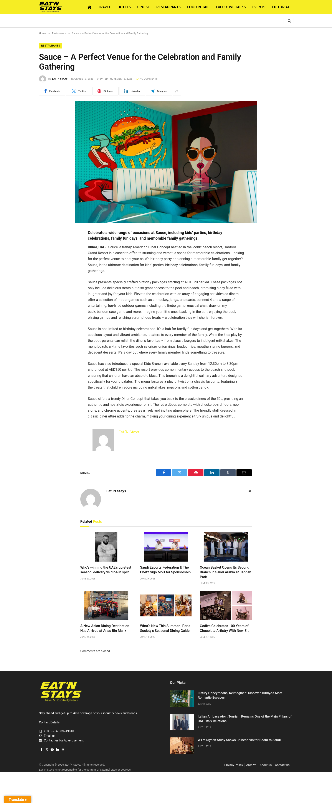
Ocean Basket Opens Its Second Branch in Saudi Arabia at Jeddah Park (225, 572)
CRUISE (143, 6)
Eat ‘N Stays (60, 78)
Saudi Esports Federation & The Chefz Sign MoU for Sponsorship (165, 569)
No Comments (147, 78)
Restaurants (50, 45)
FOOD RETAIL (198, 6)
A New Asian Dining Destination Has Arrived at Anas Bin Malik (104, 628)
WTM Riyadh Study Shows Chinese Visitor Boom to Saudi (239, 740)
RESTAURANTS (168, 6)
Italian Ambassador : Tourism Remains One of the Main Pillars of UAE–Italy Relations (245, 719)
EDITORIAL (281, 6)
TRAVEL (104, 6)
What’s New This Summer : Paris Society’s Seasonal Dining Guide (165, 628)
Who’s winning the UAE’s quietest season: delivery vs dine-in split (105, 569)
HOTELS (124, 6)
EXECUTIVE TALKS (231, 6)
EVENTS (258, 6)
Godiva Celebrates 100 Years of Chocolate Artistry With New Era (224, 628)
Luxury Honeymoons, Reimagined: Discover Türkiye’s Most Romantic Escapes (240, 695)
